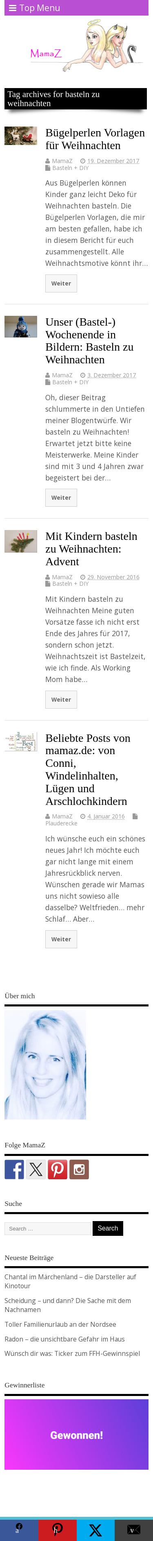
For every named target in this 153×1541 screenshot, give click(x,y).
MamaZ (62, 161)
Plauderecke (61, 823)
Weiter (61, 283)
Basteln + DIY (70, 168)
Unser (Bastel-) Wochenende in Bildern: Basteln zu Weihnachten (89, 340)
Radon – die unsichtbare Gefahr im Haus (64, 1339)
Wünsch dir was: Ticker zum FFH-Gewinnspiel (72, 1353)
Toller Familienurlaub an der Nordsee (60, 1324)
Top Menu (34, 8)
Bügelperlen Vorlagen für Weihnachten (95, 139)
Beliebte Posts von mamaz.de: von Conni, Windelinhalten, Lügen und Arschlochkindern (87, 769)
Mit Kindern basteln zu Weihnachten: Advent (91, 549)
